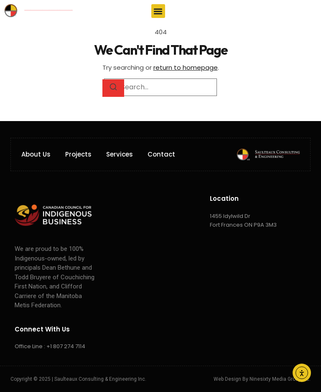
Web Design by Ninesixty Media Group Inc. (262, 379)
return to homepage (185, 67)
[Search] (113, 88)
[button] (158, 11)
